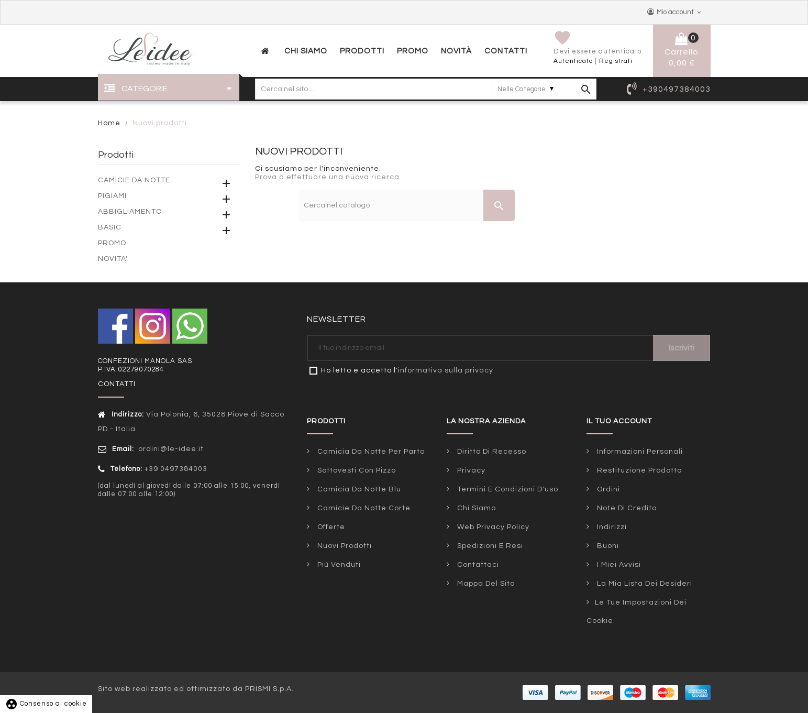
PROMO (112, 243)
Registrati (616, 61)
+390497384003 (677, 89)
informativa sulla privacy (445, 370)
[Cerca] (406, 205)
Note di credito (626, 508)
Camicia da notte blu (358, 489)
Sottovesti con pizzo (355, 470)
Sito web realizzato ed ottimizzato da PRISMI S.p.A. (196, 689)
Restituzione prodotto (638, 470)
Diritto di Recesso (490, 451)
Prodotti (116, 155)
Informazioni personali (639, 451)
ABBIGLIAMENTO (130, 211)
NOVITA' (113, 258)
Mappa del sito (485, 583)
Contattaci (477, 564)
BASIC (109, 227)
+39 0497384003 (176, 469)
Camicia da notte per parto (370, 451)
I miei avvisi (618, 564)
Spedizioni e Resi (489, 546)
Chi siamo (475, 508)
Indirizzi (611, 527)
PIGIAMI (112, 196)
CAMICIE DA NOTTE (134, 180)
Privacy (470, 470)
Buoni (607, 546)
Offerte (330, 527)
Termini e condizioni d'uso (506, 489)
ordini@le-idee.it (170, 449)
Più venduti (338, 564)
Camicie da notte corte (363, 508)
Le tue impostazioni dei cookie (636, 611)
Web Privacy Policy (492, 527)
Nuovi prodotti (343, 546)
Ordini (607, 489)
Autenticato (573, 61)
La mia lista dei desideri (643, 583)
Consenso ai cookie (46, 703)
